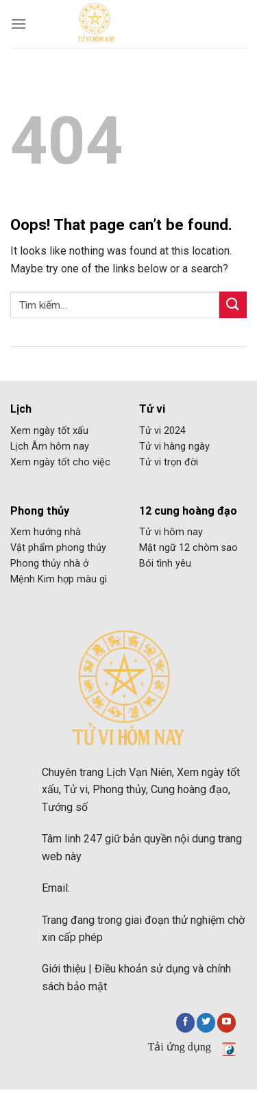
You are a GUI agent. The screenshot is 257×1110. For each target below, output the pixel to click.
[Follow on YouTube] (226, 1022)
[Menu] (18, 23)
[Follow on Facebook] (185, 1022)
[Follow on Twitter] (206, 1022)
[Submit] (233, 305)
